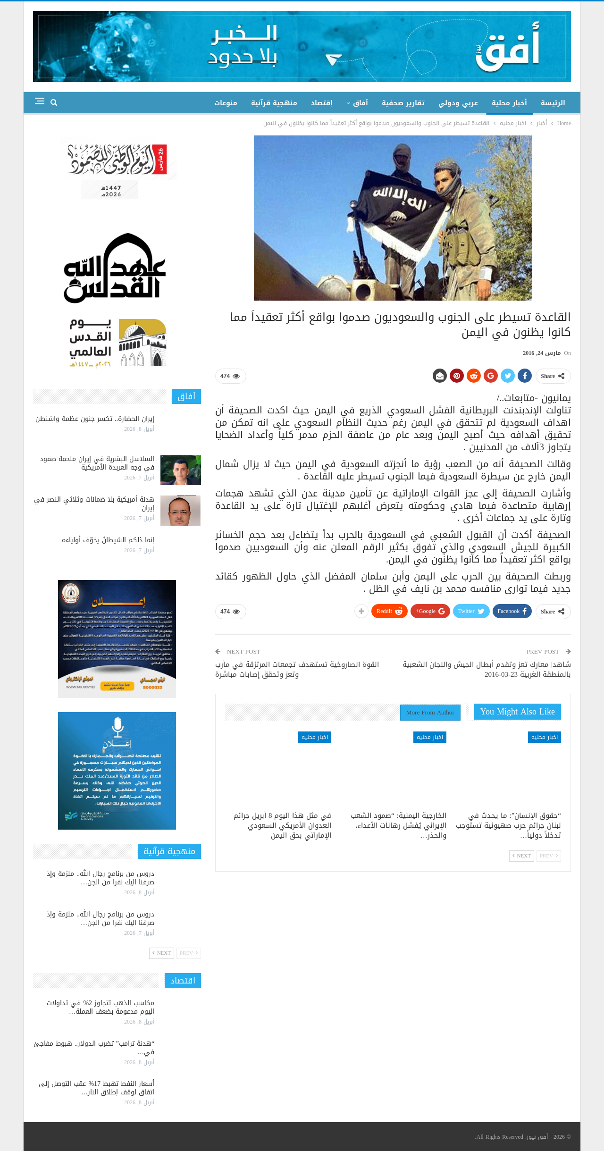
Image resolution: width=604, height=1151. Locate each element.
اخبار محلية (544, 737)
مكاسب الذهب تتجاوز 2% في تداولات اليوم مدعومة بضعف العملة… (100, 1007)
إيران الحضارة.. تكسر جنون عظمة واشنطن (94, 418)
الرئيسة (553, 103)
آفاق (360, 103)
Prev (549, 856)
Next (521, 856)
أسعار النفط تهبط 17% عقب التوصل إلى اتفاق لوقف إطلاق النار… (96, 1088)
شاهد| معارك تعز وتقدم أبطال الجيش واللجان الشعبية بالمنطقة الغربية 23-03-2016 (487, 669)
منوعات (225, 103)
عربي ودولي (458, 103)
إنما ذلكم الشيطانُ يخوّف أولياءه (108, 540)
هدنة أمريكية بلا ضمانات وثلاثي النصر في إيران (94, 503)
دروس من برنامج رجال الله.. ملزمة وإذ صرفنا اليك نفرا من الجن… (100, 878)
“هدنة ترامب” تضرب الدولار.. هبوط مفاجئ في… (94, 1048)
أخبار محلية (509, 103)
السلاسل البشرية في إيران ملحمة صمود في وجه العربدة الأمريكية (97, 463)
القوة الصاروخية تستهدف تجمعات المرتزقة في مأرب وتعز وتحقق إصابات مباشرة (297, 669)
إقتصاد (322, 103)
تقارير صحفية (403, 103)
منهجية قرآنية (274, 103)
